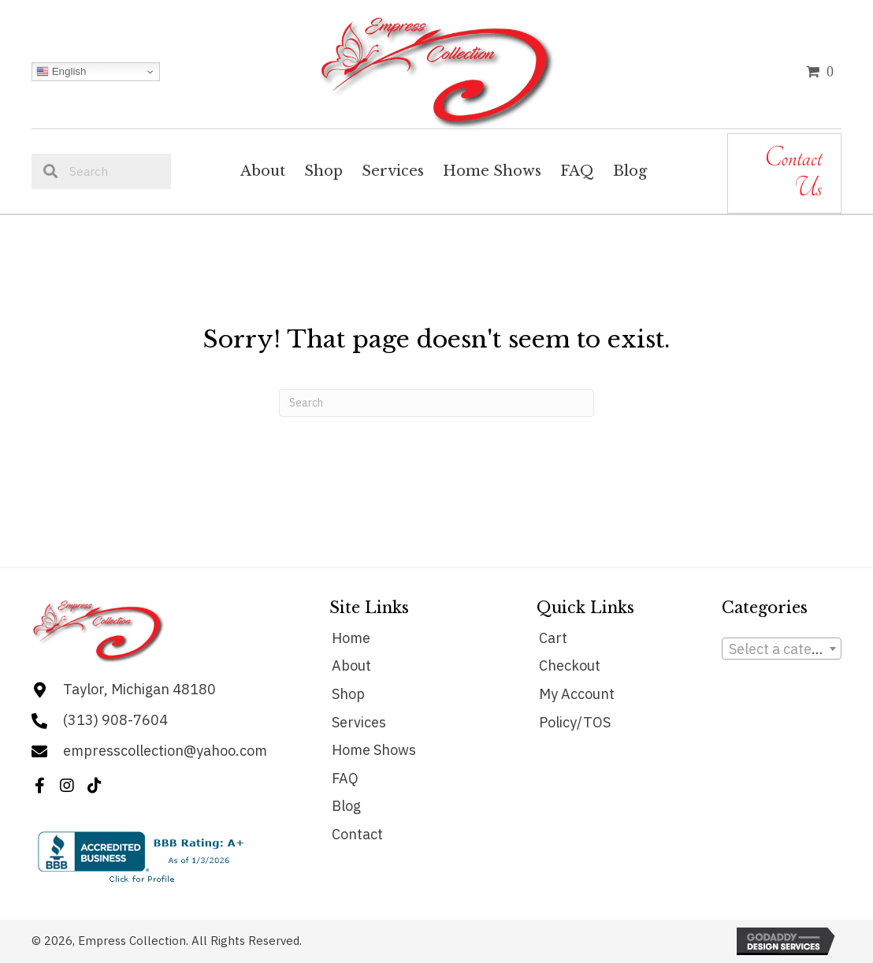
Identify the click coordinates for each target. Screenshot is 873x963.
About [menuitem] (351, 665)
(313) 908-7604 (115, 720)
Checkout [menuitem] (569, 665)
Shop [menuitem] (348, 694)
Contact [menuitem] (357, 834)
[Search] (436, 403)
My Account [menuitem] (577, 694)
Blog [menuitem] (346, 806)
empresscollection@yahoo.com (165, 751)
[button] (39, 786)
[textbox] (782, 649)
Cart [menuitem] (553, 638)
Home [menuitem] (351, 638)
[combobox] (781, 649)
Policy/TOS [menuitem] (575, 722)
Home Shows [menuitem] (374, 750)
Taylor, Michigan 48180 (139, 689)
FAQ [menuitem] (345, 778)
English (61, 71)
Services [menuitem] (359, 722)
